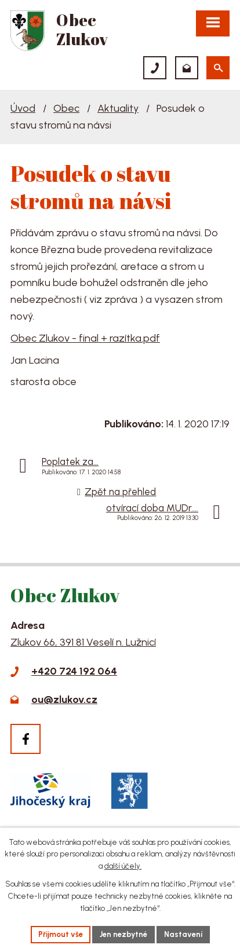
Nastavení (183, 934)
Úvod (22, 108)
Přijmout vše (60, 934)
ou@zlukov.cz (64, 699)
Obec (66, 108)
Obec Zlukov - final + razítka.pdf (85, 338)
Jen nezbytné (123, 934)
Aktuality (118, 108)
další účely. (122, 866)
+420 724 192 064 (74, 671)
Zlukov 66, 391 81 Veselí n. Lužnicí (83, 642)
